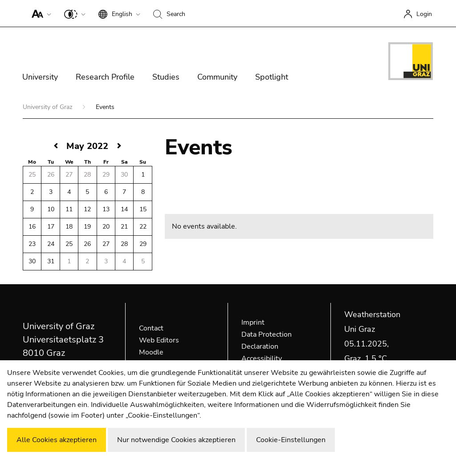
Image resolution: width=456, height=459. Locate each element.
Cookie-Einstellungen (291, 440)
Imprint (253, 322)
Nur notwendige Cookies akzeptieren (176, 440)
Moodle (151, 352)
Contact (151, 328)
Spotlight (271, 77)
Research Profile (105, 77)
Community (217, 77)
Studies (165, 77)
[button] (39, 13)
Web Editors (159, 340)
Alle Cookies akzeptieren (56, 440)
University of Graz (48, 107)
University (40, 77)
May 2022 (87, 146)
